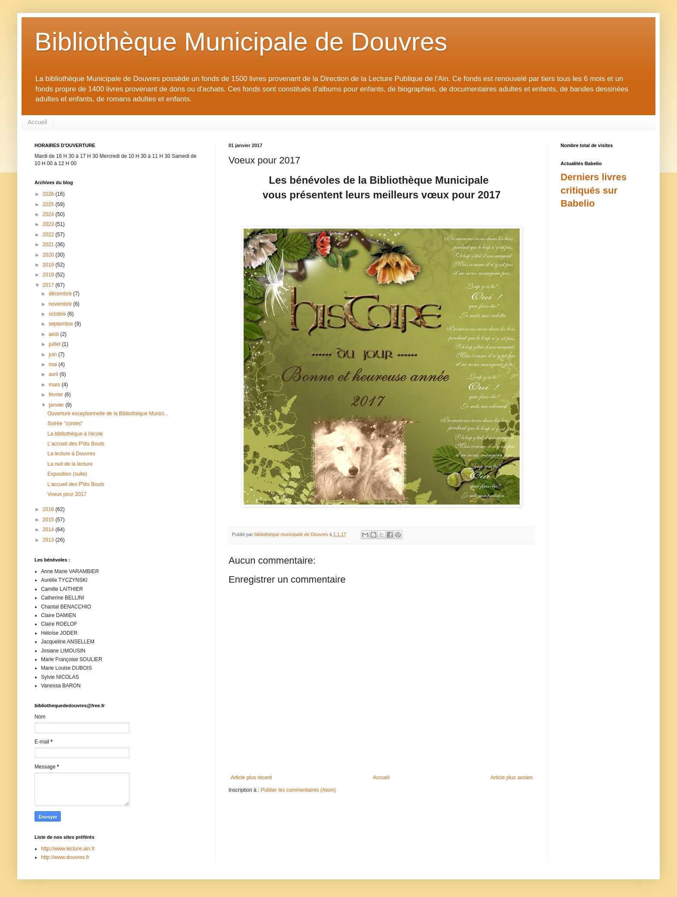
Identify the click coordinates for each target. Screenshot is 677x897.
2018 (49, 275)
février (57, 395)
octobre (58, 314)
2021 (49, 245)
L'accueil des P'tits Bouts (75, 444)
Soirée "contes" (65, 423)
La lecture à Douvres (71, 454)
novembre (61, 304)
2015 (49, 520)
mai (54, 364)
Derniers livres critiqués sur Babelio (594, 190)
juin (53, 354)
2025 (49, 204)
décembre (61, 294)
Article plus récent (251, 778)
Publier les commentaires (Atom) (298, 790)
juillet (55, 344)
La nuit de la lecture (70, 464)
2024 (49, 214)
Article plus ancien (512, 778)
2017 (49, 285)
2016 (49, 509)
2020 (49, 255)
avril (54, 374)
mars (55, 385)
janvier (57, 405)
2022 (49, 235)
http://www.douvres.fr (65, 857)
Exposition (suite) (67, 474)
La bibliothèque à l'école (75, 434)
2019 (49, 265)
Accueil (37, 122)
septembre (62, 324)
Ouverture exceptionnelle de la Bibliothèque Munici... (107, 414)
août (54, 334)
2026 (49, 194)
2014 (49, 530)
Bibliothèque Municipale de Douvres (240, 41)
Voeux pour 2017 (67, 494)
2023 (49, 224)
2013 (49, 540)
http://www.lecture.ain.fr (68, 849)
